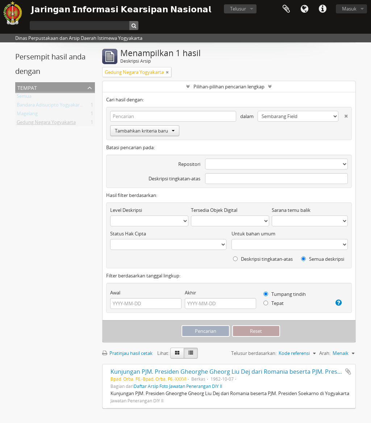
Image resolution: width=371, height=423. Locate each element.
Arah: (324, 353)
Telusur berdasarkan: (253, 353)
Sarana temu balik (291, 210)
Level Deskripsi (126, 210)
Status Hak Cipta (128, 233)
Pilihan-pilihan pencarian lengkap (228, 86)
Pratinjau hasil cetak (127, 353)
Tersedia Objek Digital (214, 210)
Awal (115, 292)
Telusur (238, 8)
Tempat (27, 87)
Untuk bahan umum (253, 233)
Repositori (189, 164)
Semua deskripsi (322, 259)
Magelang (27, 115)
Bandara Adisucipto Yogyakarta (50, 106)
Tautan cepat (322, 9)
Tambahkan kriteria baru (145, 130)
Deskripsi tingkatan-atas (174, 178)
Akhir (190, 292)
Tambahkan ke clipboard (348, 371)
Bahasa (304, 9)
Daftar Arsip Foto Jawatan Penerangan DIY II (178, 386)
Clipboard (286, 9)
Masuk (349, 8)
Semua (24, 97)
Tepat (273, 303)
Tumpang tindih (284, 294)
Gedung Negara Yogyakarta (46, 123)
